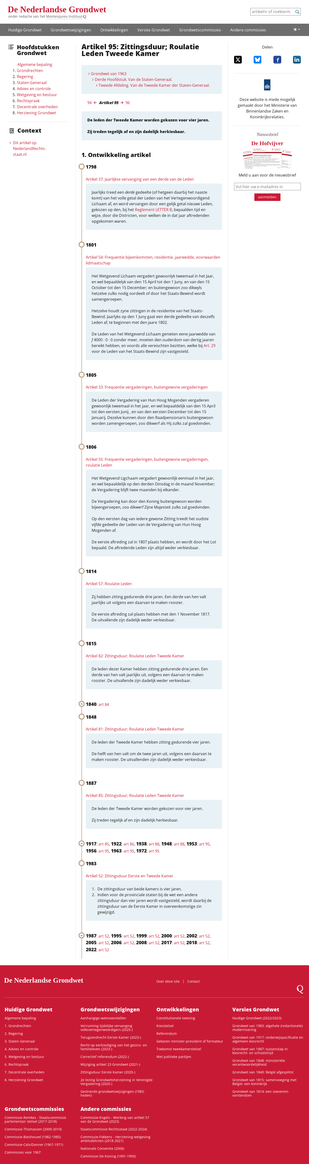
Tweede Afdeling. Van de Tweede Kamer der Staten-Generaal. (154, 85)
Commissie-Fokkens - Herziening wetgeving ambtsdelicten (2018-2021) (115, 1139)
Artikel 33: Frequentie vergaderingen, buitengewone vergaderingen (147, 387)
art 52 (103, 936)
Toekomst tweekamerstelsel (178, 1049)
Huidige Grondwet (25, 30)
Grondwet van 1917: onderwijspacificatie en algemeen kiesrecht (267, 1039)
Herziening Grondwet (36, 112)
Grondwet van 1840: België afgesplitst (263, 1072)
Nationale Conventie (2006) (102, 1148)
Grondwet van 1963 (108, 73)
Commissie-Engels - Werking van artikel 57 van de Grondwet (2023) (115, 1119)
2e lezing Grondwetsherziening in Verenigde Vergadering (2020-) (117, 1082)
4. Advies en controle (21, 1049)
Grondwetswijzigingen (71, 30)
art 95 (204, 844)
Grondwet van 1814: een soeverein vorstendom (260, 1093)
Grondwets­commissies (200, 30)
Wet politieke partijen (173, 1056)
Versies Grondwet (153, 30)
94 (89, 102)
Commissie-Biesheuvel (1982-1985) (33, 1137)
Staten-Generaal (32, 82)
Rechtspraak (28, 100)
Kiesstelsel (165, 1025)
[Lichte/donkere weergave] (296, 29)
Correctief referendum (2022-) (105, 1056)
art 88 (154, 844)
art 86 (129, 844)
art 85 (103, 844)
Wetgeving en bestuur (37, 94)
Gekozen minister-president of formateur (189, 1041)
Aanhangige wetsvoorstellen (103, 1018)
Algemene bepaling (34, 64)
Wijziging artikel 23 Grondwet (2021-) (110, 1064)
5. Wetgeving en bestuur (24, 1056)
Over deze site (168, 981)
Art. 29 (209, 345)
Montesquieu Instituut (64, 16)
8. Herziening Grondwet (24, 1080)
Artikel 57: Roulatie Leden (109, 583)
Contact (193, 981)
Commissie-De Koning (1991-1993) (108, 1156)
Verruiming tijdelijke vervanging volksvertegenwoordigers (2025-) (107, 1027)
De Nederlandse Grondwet (57, 9)
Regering (25, 76)
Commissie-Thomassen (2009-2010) (33, 1129)
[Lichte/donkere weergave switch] (296, 29)
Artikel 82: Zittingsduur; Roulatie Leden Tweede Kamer (135, 656)
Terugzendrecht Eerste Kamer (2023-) (111, 1037)
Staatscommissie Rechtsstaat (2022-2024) (114, 1129)
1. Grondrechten (18, 1025)
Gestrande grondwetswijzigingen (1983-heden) (113, 1093)
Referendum (166, 1033)
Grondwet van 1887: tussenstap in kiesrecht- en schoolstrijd (260, 1051)
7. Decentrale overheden (24, 1072)
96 (127, 102)
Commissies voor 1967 (23, 1152)
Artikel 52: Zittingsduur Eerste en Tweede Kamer (129, 876)
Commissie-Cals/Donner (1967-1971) (34, 1144)
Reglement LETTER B (153, 209)
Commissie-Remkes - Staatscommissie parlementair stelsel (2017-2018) (35, 1119)
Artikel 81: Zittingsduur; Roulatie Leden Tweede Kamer (135, 729)
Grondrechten (30, 70)
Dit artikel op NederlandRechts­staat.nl (29, 148)
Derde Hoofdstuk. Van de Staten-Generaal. (133, 79)
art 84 (103, 704)
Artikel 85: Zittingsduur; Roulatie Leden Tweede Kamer (135, 795)
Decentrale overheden (37, 106)
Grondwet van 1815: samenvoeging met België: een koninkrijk (264, 1082)
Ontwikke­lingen (114, 30)
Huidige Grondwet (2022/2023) (256, 1018)
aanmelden (267, 197)
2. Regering (14, 1033)
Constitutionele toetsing (175, 1018)
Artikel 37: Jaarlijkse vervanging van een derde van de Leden (140, 179)
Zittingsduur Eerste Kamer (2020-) (108, 1072)
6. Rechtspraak (17, 1064)
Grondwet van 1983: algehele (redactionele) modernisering (267, 1027)
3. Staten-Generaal (20, 1041)
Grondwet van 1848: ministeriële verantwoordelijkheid (258, 1062)
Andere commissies (248, 30)
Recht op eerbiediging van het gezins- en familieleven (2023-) (114, 1047)
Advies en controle (34, 88)
